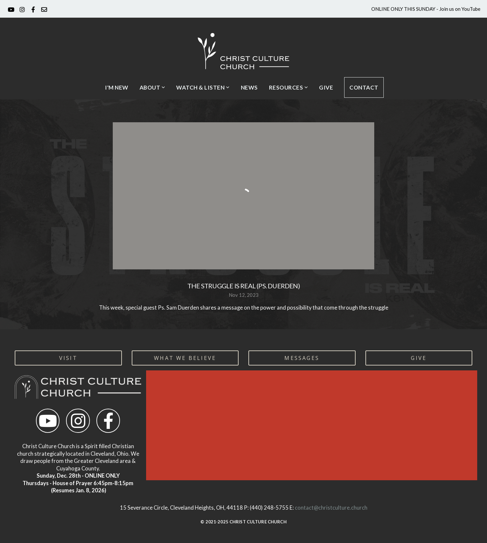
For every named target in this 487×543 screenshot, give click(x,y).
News (249, 87)
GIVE (419, 358)
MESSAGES (301, 358)
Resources (288, 87)
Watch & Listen (202, 87)
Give (326, 87)
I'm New (116, 87)
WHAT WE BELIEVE (185, 358)
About (152, 87)
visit (68, 358)
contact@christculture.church (331, 507)
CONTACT (363, 87)
